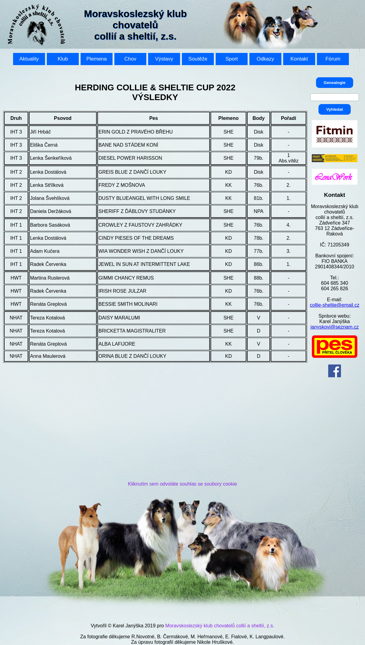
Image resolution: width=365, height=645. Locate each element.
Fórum (332, 59)
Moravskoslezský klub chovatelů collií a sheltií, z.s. (219, 625)
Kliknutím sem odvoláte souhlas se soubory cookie (182, 483)
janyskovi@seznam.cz (335, 326)
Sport (231, 59)
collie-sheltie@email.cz (335, 305)
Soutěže (197, 59)
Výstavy (164, 59)
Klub (62, 59)
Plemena (96, 59)
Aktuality (29, 59)
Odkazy (265, 59)
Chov (130, 59)
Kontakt (299, 59)
